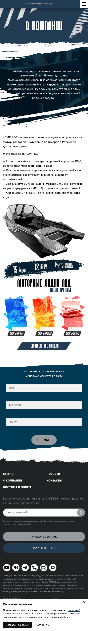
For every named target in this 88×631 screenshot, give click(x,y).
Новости (53, 474)
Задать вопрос (44, 548)
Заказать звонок (44, 536)
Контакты (54, 480)
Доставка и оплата (17, 487)
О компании (12, 480)
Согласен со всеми (17, 624)
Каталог (9, 474)
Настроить (42, 624)
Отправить (44, 439)
